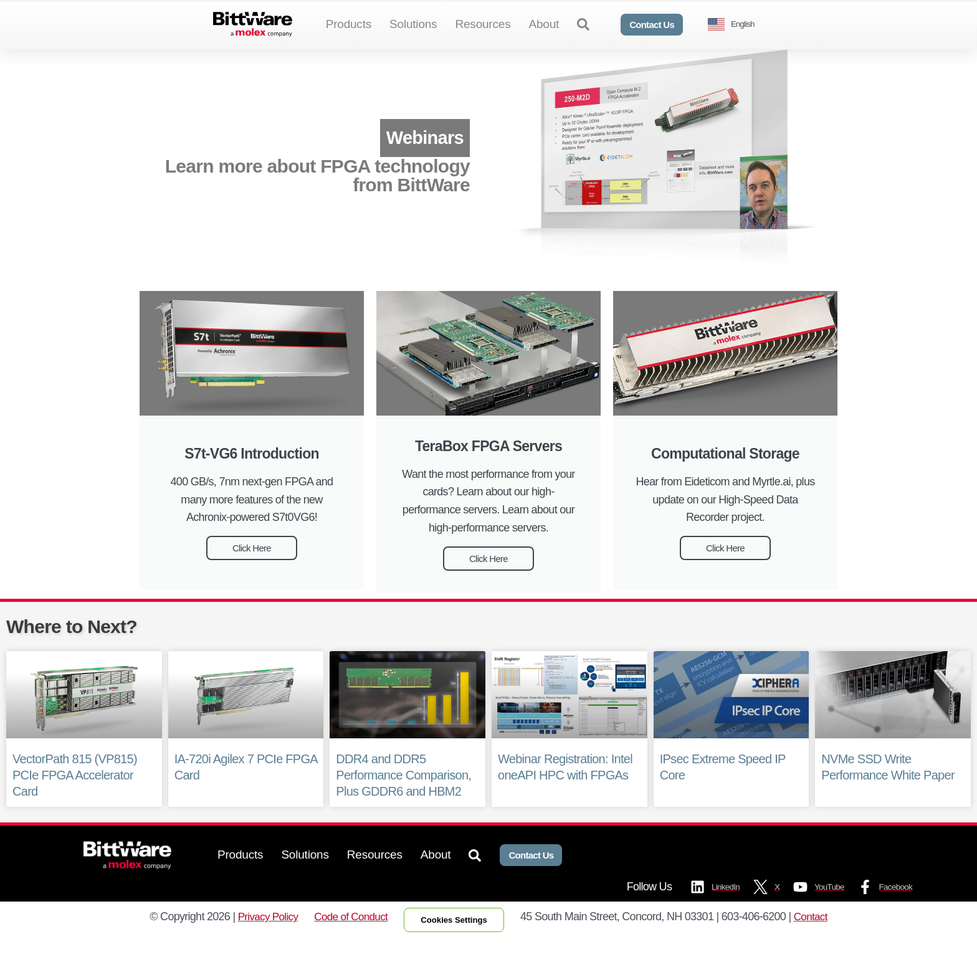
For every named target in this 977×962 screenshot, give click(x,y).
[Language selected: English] (736, 24)
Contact (819, 939)
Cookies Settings (457, 942)
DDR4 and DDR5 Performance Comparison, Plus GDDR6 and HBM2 (403, 796)
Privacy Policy (260, 939)
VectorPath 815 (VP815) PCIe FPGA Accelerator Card (74, 796)
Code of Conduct (347, 939)
